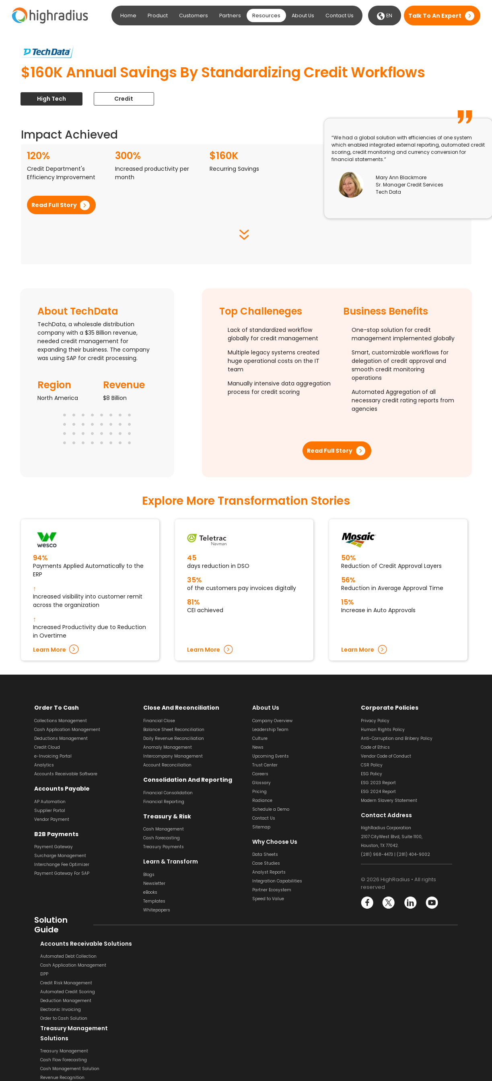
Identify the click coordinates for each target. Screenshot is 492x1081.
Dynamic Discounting (275, 1027)
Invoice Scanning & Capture (281, 965)
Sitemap (261, 827)
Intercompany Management (173, 756)
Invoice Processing (271, 956)
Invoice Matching (270, 992)
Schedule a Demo (270, 809)
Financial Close (159, 721)
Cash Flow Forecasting (166, 975)
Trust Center (265, 765)
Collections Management (60, 721)
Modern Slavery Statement (389, 800)
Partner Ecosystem (271, 890)
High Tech (51, 99)
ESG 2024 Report (378, 792)
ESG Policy (371, 774)
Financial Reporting (163, 801)
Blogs (148, 874)
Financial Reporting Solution (173, 1048)
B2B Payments (55, 834)
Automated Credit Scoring (61, 992)
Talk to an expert (434, 16)
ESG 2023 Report (378, 783)
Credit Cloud (47, 747)
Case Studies (266, 863)
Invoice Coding (267, 974)
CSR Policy (372, 765)
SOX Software (374, 1001)
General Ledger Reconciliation (392, 1010)
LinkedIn (410, 903)
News (257, 747)
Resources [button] (266, 15)
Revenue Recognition (165, 993)
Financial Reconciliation (386, 1046)
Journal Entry (374, 1019)
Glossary (261, 783)
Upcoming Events (270, 756)
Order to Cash (55, 708)
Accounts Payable (61, 789)
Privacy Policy (375, 721)
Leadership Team (270, 730)
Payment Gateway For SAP (61, 873)
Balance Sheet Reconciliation (173, 730)
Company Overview (272, 721)
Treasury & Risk (165, 816)
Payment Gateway (53, 847)
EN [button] (384, 16)
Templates (154, 901)
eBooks (150, 892)
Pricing (259, 792)
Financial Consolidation (168, 792)
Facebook (367, 903)
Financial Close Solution (386, 1037)
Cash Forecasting (161, 838)
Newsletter (154, 883)
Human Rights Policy (383, 730)
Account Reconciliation (167, 765)
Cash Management (163, 829)
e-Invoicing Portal (53, 756)
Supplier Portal (49, 810)
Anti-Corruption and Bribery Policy (396, 738)
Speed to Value (268, 899)
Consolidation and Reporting (186, 780)
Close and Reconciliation (180, 708)
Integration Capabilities (277, 881)
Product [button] (158, 15)
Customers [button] (193, 15)
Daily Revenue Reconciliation (173, 738)
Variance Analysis (380, 1028)
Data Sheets (265, 854)
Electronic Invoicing (54, 1009)
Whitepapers (156, 910)
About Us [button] (303, 15)
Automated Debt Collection (62, 956)
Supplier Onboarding (274, 1018)
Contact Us (339, 15)
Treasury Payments (163, 847)
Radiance (262, 800)
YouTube (431, 903)
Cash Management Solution (172, 984)
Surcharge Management (60, 856)
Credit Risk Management (60, 983)
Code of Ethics (375, 747)
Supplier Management (276, 1009)
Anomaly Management (167, 747)
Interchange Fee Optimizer (61, 864)
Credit (124, 99)
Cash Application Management (67, 730)
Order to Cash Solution (57, 1018)
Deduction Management (59, 1001)
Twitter (388, 903)
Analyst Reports (269, 872)
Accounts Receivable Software (65, 774)
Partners (230, 15)
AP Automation (50, 801)
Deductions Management (61, 738)
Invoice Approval (269, 983)
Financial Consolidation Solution (177, 1039)
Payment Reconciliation (386, 984)
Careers (260, 774)
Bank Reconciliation (381, 966)
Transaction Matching (384, 993)
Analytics (44, 765)
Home (128, 15)
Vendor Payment (51, 819)
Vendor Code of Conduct (386, 756)
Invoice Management (274, 1001)
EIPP (38, 974)
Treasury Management (167, 966)
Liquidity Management (167, 1001)
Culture (260, 738)
